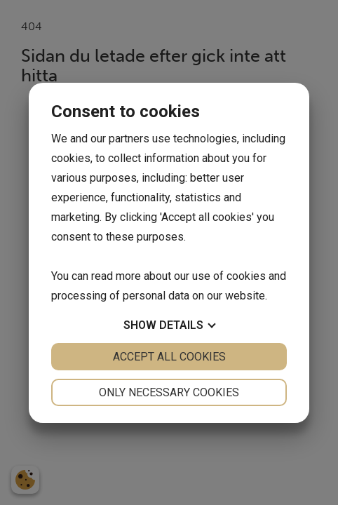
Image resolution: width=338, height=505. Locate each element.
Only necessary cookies (169, 392)
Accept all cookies (169, 356)
